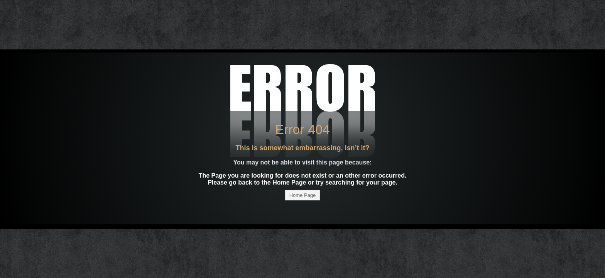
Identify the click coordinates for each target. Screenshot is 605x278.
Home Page (302, 195)
